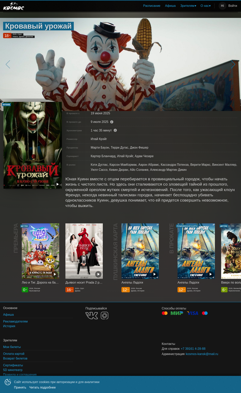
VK (91, 315)
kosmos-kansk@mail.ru (202, 354)
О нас (205, 5)
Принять (20, 387)
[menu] (120, 5)
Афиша (170, 5)
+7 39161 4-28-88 (193, 348)
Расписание (151, 5)
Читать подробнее (42, 387)
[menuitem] (152, 5)
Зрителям (187, 5)
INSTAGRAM (104, 315)
